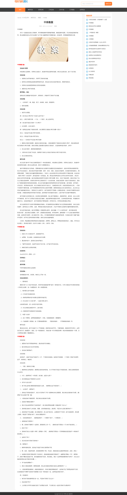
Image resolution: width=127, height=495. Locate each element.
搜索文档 (108, 3)
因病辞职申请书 (93, 65)
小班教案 (91, 39)
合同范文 (82, 9)
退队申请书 (92, 61)
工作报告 (72, 9)
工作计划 (61, 9)
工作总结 (51, 9)
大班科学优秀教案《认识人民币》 (98, 42)
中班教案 (91, 22)
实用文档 (40, 9)
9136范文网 (25, 17)
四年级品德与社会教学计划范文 (97, 48)
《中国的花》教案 (93, 32)
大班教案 (91, 35)
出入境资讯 (92, 71)
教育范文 (30, 9)
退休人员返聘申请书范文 (95, 52)
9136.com (66, 493)
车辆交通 (91, 74)
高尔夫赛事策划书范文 (95, 58)
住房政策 (91, 68)
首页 (20, 9)
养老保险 (91, 78)
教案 (38, 17)
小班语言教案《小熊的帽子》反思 (98, 19)
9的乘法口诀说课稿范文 (95, 55)
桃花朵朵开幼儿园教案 (95, 26)
